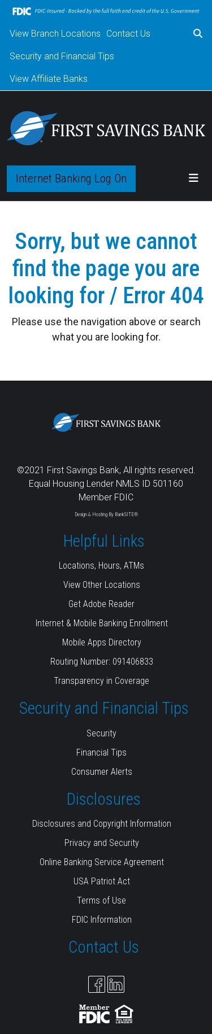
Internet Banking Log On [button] (71, 178)
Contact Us (128, 33)
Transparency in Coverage (101, 680)
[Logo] (106, 128)
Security (101, 733)
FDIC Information (102, 919)
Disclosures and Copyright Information (101, 823)
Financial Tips (101, 752)
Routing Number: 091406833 (101, 661)
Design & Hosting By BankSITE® (106, 514)
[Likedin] (115, 984)
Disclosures (104, 799)
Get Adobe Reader (101, 604)
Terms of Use (101, 900)
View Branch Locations (55, 33)
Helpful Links (104, 541)
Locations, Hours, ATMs (101, 565)
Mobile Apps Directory (101, 642)
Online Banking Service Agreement (102, 862)
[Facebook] (96, 984)
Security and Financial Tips (62, 56)
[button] (198, 34)
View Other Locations (101, 584)
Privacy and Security (101, 842)
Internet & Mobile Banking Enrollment (102, 623)
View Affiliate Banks (49, 78)
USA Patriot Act (101, 881)
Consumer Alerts (101, 771)
